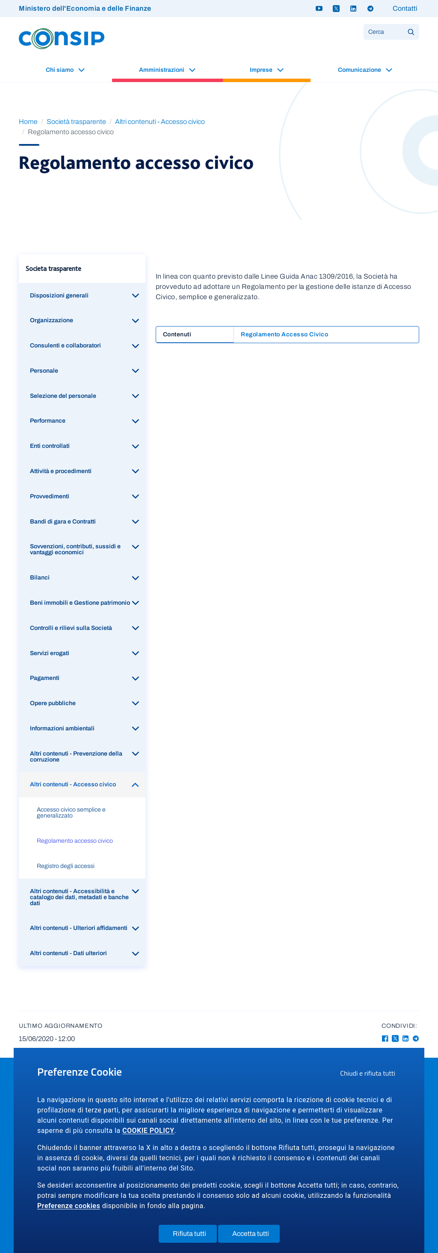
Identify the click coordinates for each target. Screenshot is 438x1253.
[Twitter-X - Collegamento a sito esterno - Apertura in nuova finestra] (395, 1038)
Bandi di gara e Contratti (63, 521)
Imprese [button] (262, 70)
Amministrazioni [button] (162, 70)
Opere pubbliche (53, 703)
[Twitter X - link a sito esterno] (336, 8)
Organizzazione (51, 320)
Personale (44, 371)
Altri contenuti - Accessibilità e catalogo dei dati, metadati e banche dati (79, 897)
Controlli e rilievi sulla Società (71, 628)
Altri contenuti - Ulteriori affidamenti (78, 928)
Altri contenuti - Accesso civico (160, 121)
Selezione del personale (63, 396)
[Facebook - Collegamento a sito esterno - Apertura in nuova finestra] (385, 1038)
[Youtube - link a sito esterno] (319, 8)
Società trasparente (76, 121)
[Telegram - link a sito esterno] (370, 8)
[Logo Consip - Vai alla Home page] (61, 38)
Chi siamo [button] (60, 70)
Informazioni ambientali (62, 728)
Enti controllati (50, 446)
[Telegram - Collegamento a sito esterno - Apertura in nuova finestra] (415, 1038)
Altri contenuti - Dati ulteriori (68, 953)
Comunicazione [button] (360, 70)
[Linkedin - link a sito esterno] (353, 8)
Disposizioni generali (59, 295)
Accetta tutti (256, 1235)
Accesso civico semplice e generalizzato (71, 812)
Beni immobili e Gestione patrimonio (80, 603)
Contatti (405, 8)
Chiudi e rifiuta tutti (370, 1074)
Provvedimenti (49, 496)
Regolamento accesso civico (75, 841)
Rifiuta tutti (195, 1235)
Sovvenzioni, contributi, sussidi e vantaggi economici (75, 549)
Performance (47, 421)
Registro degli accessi (66, 866)
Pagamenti (44, 678)
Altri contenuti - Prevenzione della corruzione (76, 756)
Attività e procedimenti (61, 471)
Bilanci (40, 577)
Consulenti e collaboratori (65, 345)
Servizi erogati (49, 653)
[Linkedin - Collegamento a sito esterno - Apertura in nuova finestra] (405, 1038)
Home (28, 121)
